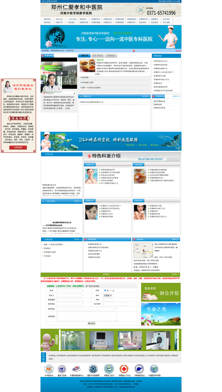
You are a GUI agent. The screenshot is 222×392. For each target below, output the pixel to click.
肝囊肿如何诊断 (107, 217)
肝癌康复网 (106, 356)
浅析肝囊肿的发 (159, 101)
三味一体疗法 (98, 56)
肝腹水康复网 (128, 356)
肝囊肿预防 (119, 22)
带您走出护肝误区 (108, 175)
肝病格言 (47, 248)
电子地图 (166, 22)
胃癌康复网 (96, 356)
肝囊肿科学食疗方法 (161, 80)
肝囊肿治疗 (107, 22)
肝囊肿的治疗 (106, 211)
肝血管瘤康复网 (84, 356)
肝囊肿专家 (84, 22)
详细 (97, 74)
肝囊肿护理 (143, 19)
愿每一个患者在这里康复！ (92, 88)
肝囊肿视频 (96, 22)
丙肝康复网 (61, 356)
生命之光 (59, 19)
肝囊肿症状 (107, 19)
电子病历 (166, 19)
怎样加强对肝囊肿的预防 (159, 175)
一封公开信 (72, 19)
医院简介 (83, 19)
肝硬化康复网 (140, 356)
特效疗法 (59, 22)
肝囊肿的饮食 (155, 214)
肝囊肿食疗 (131, 22)
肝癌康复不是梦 (88, 83)
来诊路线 (154, 22)
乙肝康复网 (150, 356)
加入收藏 (176, 1)
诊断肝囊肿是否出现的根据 (98, 247)
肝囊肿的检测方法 (95, 244)
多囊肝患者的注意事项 (109, 178)
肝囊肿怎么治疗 (107, 214)
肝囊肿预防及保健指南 (158, 170)
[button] (62, 73)
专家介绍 (84, 56)
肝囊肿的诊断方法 (160, 68)
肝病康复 (52, 356)
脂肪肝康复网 (116, 356)
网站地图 (162, 1)
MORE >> (72, 56)
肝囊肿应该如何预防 (157, 172)
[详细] (68, 108)
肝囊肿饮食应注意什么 (158, 217)
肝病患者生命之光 (57, 50)
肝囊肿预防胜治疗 (156, 178)
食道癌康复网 (72, 356)
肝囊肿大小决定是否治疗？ (164, 72)
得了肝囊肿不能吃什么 (109, 183)
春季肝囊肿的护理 (160, 87)
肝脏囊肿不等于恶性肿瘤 (163, 91)
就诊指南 (142, 22)
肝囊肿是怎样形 (159, 108)
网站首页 (47, 19)
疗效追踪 (71, 22)
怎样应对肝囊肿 (107, 181)
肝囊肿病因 (119, 19)
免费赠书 (154, 19)
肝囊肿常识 (96, 19)
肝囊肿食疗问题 (160, 76)
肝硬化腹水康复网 (163, 356)
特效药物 (111, 56)
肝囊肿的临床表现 (160, 65)
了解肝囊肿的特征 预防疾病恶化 (162, 181)
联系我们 (169, 1)
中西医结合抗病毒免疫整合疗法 (91, 102)
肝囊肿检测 (131, 19)
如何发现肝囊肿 (94, 254)
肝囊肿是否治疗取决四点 (110, 208)
